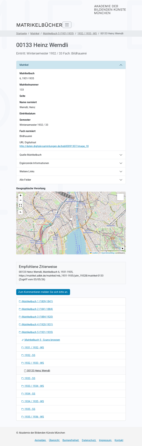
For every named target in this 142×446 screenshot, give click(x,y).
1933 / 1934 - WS (32, 385)
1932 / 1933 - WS (87, 33)
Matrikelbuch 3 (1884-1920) (36, 316)
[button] (71, 219)
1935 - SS (28, 409)
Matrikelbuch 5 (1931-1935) (58, 33)
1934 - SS (28, 393)
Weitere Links (27, 171)
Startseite (21, 33)
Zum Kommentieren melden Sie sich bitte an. (43, 291)
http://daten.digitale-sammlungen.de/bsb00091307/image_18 (54, 146)
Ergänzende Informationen (34, 163)
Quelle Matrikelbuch (31, 154)
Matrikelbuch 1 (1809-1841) (36, 301)
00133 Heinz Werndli (37, 370)
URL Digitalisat (28, 142)
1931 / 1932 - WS (32, 347)
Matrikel (34, 33)
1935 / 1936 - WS (32, 416)
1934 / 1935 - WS (32, 401)
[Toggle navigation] (66, 25)
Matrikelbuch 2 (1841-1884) (36, 309)
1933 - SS (28, 378)
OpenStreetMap (108, 253)
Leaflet (94, 253)
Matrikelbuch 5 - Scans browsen (40, 339)
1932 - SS (28, 355)
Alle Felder (25, 179)
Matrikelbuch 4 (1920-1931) (36, 324)
